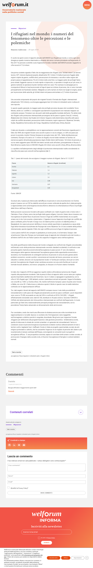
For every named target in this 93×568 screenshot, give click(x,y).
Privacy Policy (23, 489)
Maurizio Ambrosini (19, 50)
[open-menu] (87, 5)
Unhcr (50, 356)
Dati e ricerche (17, 352)
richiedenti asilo (36, 356)
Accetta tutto (50, 556)
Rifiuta (64, 556)
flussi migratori (25, 356)
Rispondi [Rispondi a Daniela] (11, 392)
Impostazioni (77, 556)
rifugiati (44, 356)
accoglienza (15, 356)
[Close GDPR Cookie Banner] (87, 556)
